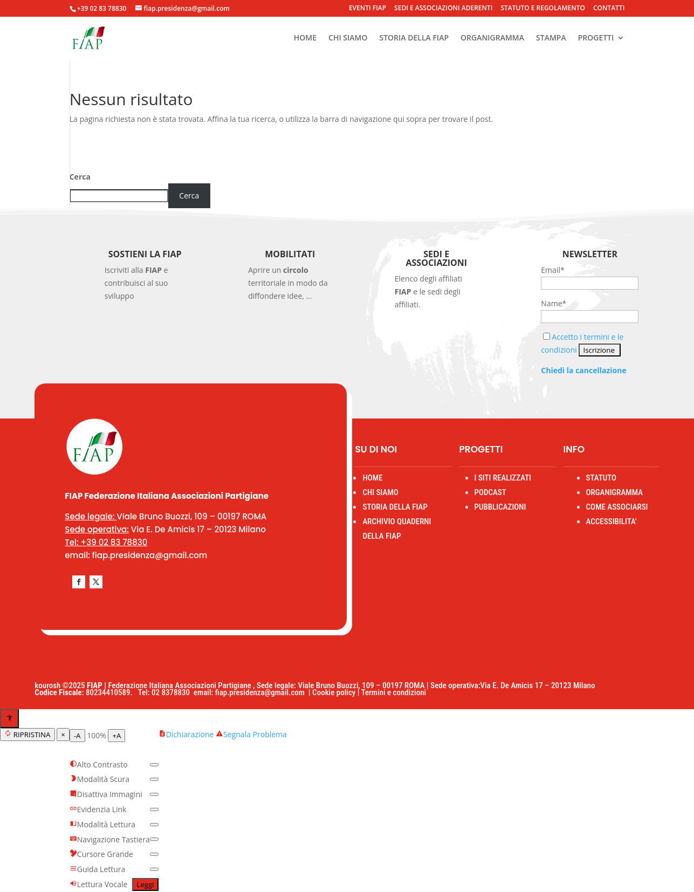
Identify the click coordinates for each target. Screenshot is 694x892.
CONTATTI (608, 8)
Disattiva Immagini (106, 794)
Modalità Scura (99, 779)
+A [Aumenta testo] (116, 735)
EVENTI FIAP (367, 8)
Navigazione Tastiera (110, 839)
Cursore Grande (101, 854)
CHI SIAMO (347, 38)
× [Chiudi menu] (63, 734)
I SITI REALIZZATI (503, 478)
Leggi (145, 884)
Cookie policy (333, 692)
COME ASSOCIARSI (617, 507)
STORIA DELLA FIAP (414, 38)
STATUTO (601, 478)
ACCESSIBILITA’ (611, 521)
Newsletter (589, 254)
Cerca (80, 176)
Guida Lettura (98, 869)
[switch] (154, 764)
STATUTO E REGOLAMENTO (542, 8)
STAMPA (551, 38)
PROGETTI (596, 38)
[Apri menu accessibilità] (9, 718)
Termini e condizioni (394, 692)
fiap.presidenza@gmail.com (261, 692)
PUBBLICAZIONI (500, 507)
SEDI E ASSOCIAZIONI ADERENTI (443, 8)
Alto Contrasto (99, 764)
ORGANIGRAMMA (492, 38)
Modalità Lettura (102, 824)
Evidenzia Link (98, 809)
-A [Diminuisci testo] (77, 735)
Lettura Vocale (99, 884)
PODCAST (490, 492)
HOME (305, 38)
